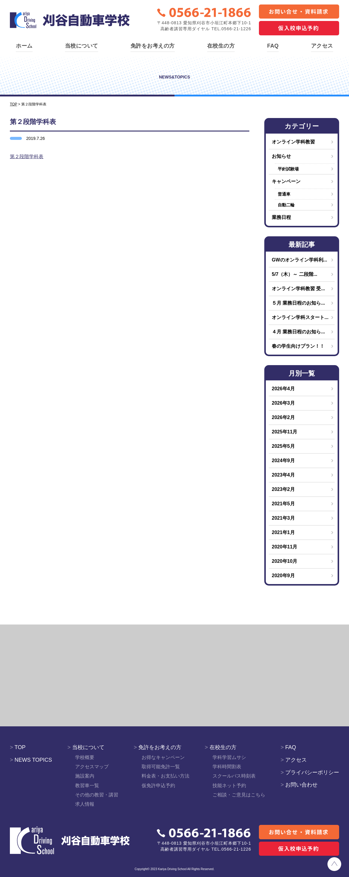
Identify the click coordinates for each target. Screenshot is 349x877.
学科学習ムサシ (229, 757)
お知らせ (281, 156)
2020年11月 (284, 546)
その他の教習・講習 (96, 794)
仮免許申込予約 (158, 785)
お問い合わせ (299, 785)
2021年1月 (283, 532)
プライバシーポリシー (309, 772)
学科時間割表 (227, 766)
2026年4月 (283, 388)
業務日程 (281, 217)
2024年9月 (283, 460)
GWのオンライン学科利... (299, 259)
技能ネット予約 (229, 785)
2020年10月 (284, 561)
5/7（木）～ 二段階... (294, 274)
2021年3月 (283, 518)
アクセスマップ (92, 766)
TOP (17, 747)
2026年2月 (283, 417)
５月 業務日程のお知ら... (298, 303)
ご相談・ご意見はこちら (239, 794)
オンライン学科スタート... (300, 317)
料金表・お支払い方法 (165, 775)
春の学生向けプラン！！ (298, 346)
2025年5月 (283, 446)
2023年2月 (283, 489)
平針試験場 (288, 169)
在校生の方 (221, 46)
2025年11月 (284, 431)
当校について (81, 46)
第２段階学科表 (26, 156)
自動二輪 (286, 204)
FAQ (273, 46)
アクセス (322, 46)
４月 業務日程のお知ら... (298, 331)
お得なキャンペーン (163, 757)
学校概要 (84, 757)
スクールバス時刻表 (234, 775)
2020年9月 (283, 575)
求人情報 (84, 804)
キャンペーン (286, 181)
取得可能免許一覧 (161, 766)
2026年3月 (283, 403)
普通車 (284, 194)
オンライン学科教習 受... (298, 288)
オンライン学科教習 (293, 141)
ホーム (24, 46)
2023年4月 (283, 474)
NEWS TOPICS (31, 760)
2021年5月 (283, 503)
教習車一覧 (87, 785)
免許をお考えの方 (153, 46)
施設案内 (84, 775)
